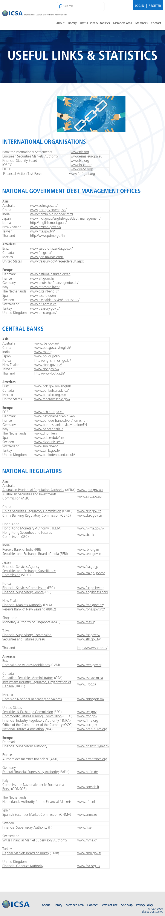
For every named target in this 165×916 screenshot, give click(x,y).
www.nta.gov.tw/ (42, 231)
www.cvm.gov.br (89, 665)
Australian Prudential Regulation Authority (33, 490)
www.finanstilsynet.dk (93, 746)
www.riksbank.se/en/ (49, 442)
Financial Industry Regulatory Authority (30, 721)
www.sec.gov (86, 712)
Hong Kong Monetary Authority (25, 528)
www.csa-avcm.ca (90, 678)
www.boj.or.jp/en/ (47, 356)
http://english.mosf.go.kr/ (48, 223)
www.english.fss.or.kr (92, 592)
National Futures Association (23, 729)
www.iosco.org (81, 165)
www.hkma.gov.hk (90, 528)
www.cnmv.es (87, 815)
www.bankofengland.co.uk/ (54, 455)
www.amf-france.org (92, 759)
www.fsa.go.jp (87, 567)
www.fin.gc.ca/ (41, 253)
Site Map (127, 905)
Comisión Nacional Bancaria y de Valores (32, 699)
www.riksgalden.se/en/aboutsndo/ (54, 300)
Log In (139, 6)
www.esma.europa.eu (86, 156)
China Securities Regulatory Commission (31, 511)
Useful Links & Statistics (95, 23)
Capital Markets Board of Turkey (25, 853)
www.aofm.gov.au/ (43, 206)
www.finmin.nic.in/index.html (51, 214)
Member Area (75, 905)
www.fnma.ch (87, 840)
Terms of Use (109, 905)
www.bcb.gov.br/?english (52, 386)
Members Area (122, 23)
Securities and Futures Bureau (23, 639)
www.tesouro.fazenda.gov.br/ (51, 248)
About (60, 23)
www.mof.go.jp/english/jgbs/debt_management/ (65, 218)
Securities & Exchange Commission (27, 712)
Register (155, 6)
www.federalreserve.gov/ (52, 399)
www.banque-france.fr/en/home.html (61, 421)
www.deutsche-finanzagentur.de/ (54, 283)
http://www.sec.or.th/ (92, 648)
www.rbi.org (43, 352)
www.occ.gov (87, 725)
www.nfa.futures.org (92, 729)
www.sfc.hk (85, 535)
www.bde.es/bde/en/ (49, 438)
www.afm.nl (86, 802)
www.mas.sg (86, 622)
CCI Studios (156, 912)
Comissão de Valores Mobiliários (26, 665)
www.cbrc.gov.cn (89, 515)
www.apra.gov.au (90, 490)
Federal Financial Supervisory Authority (30, 772)
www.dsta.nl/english (45, 291)
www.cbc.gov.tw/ (46, 369)
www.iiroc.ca (86, 684)
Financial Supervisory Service (23, 592)
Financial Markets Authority (22, 605)
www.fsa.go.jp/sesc (91, 573)
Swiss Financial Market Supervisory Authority (34, 840)
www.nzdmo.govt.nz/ (45, 227)
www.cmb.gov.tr (89, 853)
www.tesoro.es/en (43, 296)
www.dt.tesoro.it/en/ (45, 287)
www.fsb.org (80, 161)
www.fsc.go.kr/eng (90, 588)
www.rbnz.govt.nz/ (48, 365)
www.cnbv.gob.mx (90, 699)
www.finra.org (87, 721)
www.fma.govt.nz (90, 605)
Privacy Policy (144, 905)
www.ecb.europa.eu (49, 412)
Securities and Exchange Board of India (30, 554)
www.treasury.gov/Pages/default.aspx (57, 261)
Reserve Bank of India (18, 550)
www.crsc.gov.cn (89, 511)
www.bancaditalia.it (48, 429)
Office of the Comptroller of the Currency (32, 725)
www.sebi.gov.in (89, 554)
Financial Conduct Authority (22, 866)
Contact (156, 23)
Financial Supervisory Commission (27, 635)
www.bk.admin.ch (43, 304)
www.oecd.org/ (82, 169)
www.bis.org (80, 152)
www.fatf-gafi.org (83, 174)
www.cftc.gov (87, 716)
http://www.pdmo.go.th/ (48, 236)
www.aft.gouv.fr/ (42, 278)
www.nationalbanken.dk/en (50, 274)
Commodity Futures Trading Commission (32, 716)
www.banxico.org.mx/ (50, 395)
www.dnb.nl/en (45, 433)
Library (72, 23)
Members (141, 23)
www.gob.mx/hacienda (47, 257)
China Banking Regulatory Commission (31, 515)
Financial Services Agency (20, 567)
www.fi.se (84, 827)
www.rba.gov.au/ (46, 343)
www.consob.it (88, 787)
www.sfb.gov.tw (89, 639)
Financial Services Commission (24, 588)
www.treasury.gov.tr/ (45, 308)
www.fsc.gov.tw (88, 635)
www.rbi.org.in (88, 550)
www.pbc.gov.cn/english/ (48, 210)
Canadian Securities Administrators (27, 678)
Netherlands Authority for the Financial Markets (36, 802)
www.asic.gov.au (89, 496)
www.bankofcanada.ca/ (51, 391)
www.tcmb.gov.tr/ (47, 451)
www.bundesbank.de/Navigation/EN (60, 425)
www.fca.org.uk (88, 866)
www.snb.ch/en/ (46, 446)
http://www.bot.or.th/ (49, 373)
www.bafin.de (87, 772)
